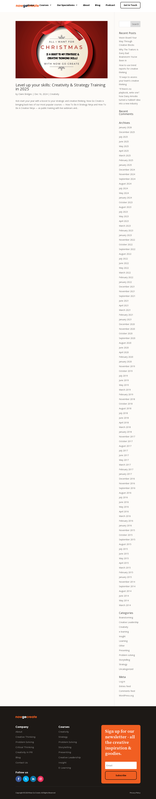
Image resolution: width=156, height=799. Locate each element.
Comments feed (127, 691)
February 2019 (126, 394)
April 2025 (124, 150)
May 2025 (124, 146)
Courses (44, 5)
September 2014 (127, 586)
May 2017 (124, 460)
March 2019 (125, 389)
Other (122, 645)
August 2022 (125, 253)
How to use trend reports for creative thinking (128, 69)
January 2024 (125, 197)
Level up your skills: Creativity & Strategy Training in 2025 (60, 87)
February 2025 (126, 160)
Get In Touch (130, 5)
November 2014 (127, 581)
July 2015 (123, 548)
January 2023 (125, 235)
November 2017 (127, 436)
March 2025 (125, 155)
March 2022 (125, 272)
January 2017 (125, 473)
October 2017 (126, 441)
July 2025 (123, 136)
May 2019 (124, 385)
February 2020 (126, 356)
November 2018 (127, 399)
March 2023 (125, 225)
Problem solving (127, 655)
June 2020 (124, 347)
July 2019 (123, 375)
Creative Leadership (128, 622)
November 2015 (127, 530)
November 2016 (127, 483)
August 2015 (125, 544)
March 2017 (125, 464)
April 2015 (124, 562)
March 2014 (125, 605)
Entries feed (125, 686)
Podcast (110, 5)
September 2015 (127, 539)
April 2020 (124, 352)
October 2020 (126, 333)
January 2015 (125, 577)
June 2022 (124, 263)
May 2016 (124, 506)
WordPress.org (126, 695)
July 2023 (123, 211)
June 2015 (124, 553)
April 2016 (124, 511)
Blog (97, 5)
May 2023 (124, 216)
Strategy (123, 664)
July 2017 (123, 450)
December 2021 (127, 286)
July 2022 (123, 258)
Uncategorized (126, 669)
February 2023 (126, 230)
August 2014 (125, 591)
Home (30, 5)
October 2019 (126, 371)
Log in (122, 681)
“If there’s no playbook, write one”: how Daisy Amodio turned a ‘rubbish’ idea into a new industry (129, 96)
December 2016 (127, 478)
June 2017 (124, 455)
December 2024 (127, 169)
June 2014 (124, 595)
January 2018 (125, 431)
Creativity (54, 94)
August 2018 (125, 408)
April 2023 (124, 221)
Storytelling (124, 659)
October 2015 (126, 534)
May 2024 (124, 193)
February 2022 (126, 277)
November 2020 (127, 328)
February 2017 (126, 469)
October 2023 (126, 202)
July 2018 (123, 413)
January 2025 (125, 164)
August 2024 (125, 183)
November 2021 (127, 291)
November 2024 (127, 174)
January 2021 (125, 319)
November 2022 (127, 239)
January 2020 (125, 361)
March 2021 (125, 310)
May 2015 (124, 558)
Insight (122, 636)
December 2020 (127, 324)
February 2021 (126, 314)
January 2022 (125, 282)
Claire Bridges (25, 94)
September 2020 (127, 338)
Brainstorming (126, 617)
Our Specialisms (66, 5)
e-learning (124, 631)
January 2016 (125, 525)
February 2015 (126, 572)
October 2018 (126, 403)
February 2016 (126, 520)
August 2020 (125, 342)
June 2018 (124, 417)
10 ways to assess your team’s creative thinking (129, 81)
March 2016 (125, 516)
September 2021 (127, 296)
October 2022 (126, 244)
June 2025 (124, 141)
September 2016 (127, 488)
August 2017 (125, 446)
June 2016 (124, 502)
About (86, 5)
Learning (123, 640)
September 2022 (127, 249)
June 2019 (124, 380)
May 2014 (124, 600)
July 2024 (123, 188)
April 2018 (124, 422)
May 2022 (124, 267)
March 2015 (125, 567)
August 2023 (125, 207)
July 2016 (123, 497)
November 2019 (127, 366)
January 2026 (125, 127)
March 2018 (125, 427)
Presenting (124, 650)
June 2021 (124, 300)
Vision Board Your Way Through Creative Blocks (128, 41)
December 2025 (127, 132)
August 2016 (125, 492)
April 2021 (124, 305)
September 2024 (127, 178)
